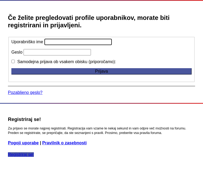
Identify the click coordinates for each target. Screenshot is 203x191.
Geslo (16, 52)
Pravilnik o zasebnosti (64, 143)
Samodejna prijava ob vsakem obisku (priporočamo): (63, 61)
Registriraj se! (21, 154)
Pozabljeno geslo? (25, 92)
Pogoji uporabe (23, 143)
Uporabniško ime (27, 42)
